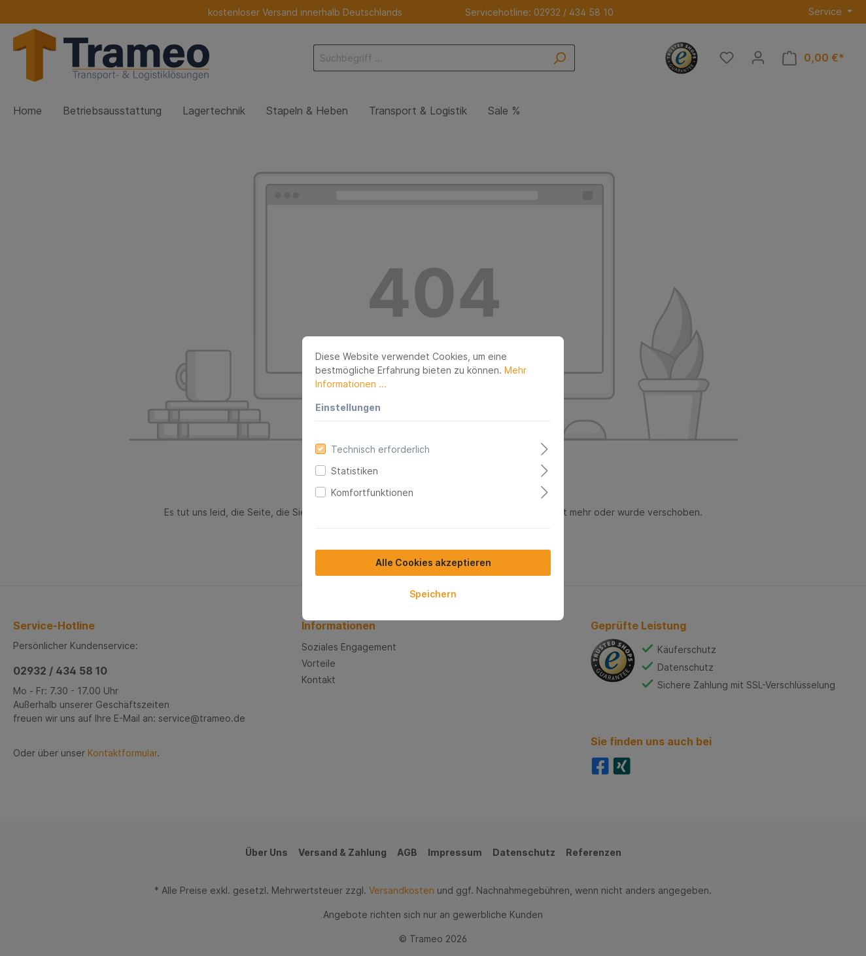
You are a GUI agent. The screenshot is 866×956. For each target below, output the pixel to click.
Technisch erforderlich (380, 449)
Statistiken (354, 470)
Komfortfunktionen (372, 492)
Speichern (433, 593)
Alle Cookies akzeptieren (433, 562)
